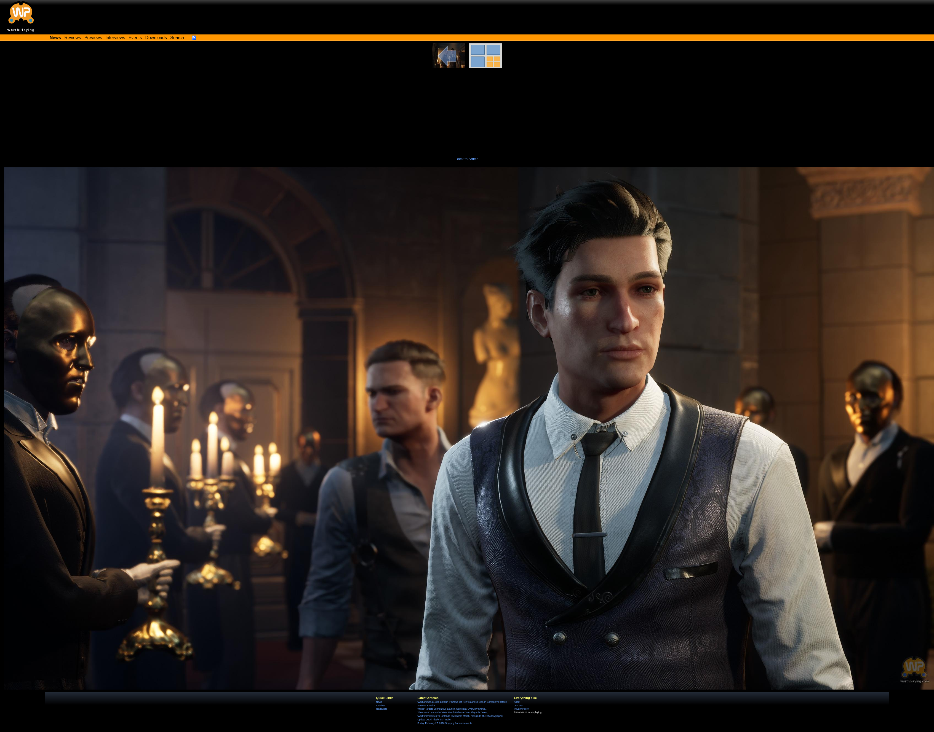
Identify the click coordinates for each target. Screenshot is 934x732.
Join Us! (518, 705)
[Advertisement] (467, 109)
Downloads (156, 37)
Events (135, 37)
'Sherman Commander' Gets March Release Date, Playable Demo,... (453, 712)
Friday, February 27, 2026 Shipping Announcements (444, 723)
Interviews (115, 37)
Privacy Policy (521, 708)
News (379, 702)
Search (177, 37)
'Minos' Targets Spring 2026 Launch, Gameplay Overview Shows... (452, 708)
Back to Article (467, 159)
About (517, 702)
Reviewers (381, 708)
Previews (93, 37)
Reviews (73, 37)
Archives (380, 705)
